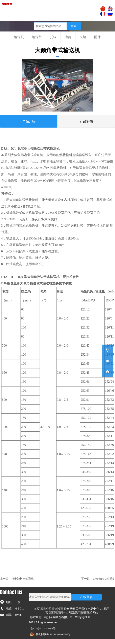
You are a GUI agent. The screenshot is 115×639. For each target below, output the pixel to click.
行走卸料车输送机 (22, 578)
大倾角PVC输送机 (104, 578)
